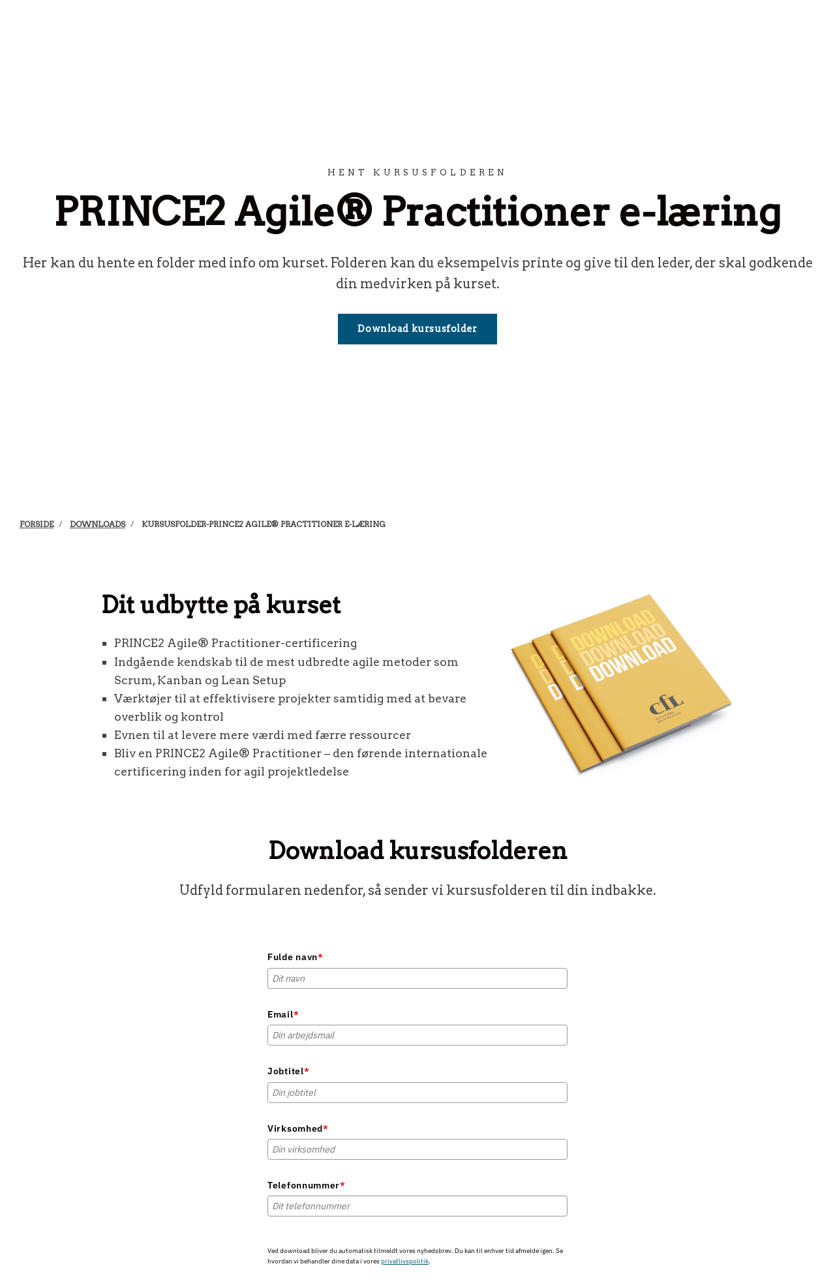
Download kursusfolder (417, 329)
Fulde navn (295, 957)
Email (283, 1014)
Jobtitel (288, 1071)
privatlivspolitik (405, 1261)
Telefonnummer (306, 1185)
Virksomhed (298, 1128)
